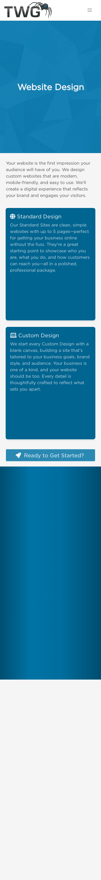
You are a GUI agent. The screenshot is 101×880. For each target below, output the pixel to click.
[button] (90, 10)
